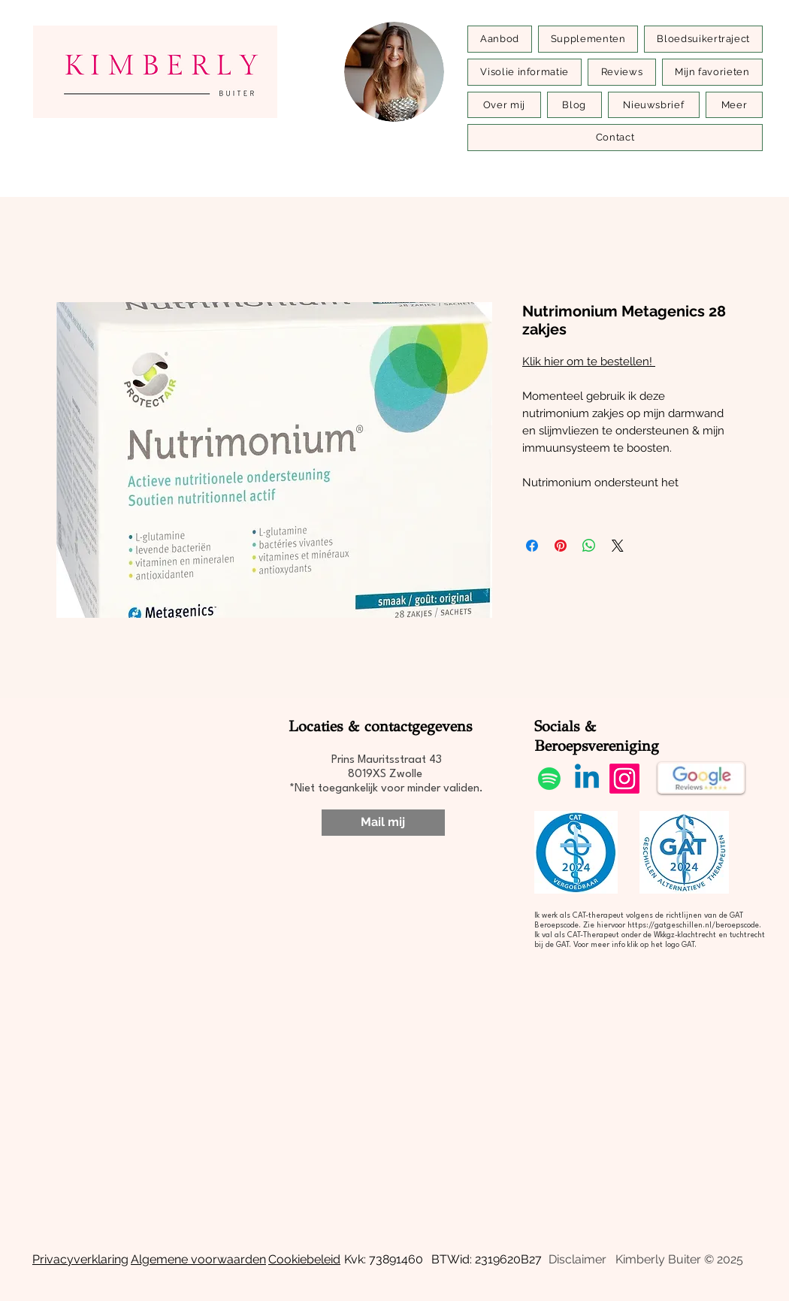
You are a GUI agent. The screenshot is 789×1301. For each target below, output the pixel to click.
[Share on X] (618, 546)
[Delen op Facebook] (532, 546)
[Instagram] (624, 779)
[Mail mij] (383, 822)
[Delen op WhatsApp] (589, 546)
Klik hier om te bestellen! (588, 361)
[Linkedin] (587, 779)
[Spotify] (549, 779)
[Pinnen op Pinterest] (561, 546)
